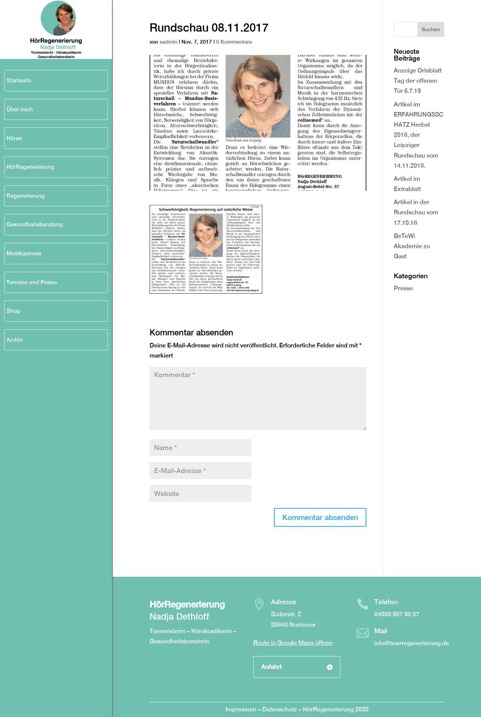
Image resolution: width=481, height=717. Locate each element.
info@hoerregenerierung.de (411, 643)
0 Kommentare (234, 42)
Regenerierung (25, 196)
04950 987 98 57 (396, 614)
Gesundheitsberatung (34, 224)
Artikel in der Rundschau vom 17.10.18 (416, 212)
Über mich (19, 109)
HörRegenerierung (30, 167)
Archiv (14, 340)
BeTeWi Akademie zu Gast (412, 246)
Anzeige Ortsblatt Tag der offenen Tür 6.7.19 (418, 80)
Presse (403, 288)
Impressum (240, 709)
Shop (13, 311)
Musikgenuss (23, 253)
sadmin (168, 42)
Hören (14, 138)
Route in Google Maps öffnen (293, 642)
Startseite (18, 80)
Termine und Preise (31, 282)
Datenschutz (280, 709)
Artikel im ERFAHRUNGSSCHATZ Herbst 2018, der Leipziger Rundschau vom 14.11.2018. (418, 135)
